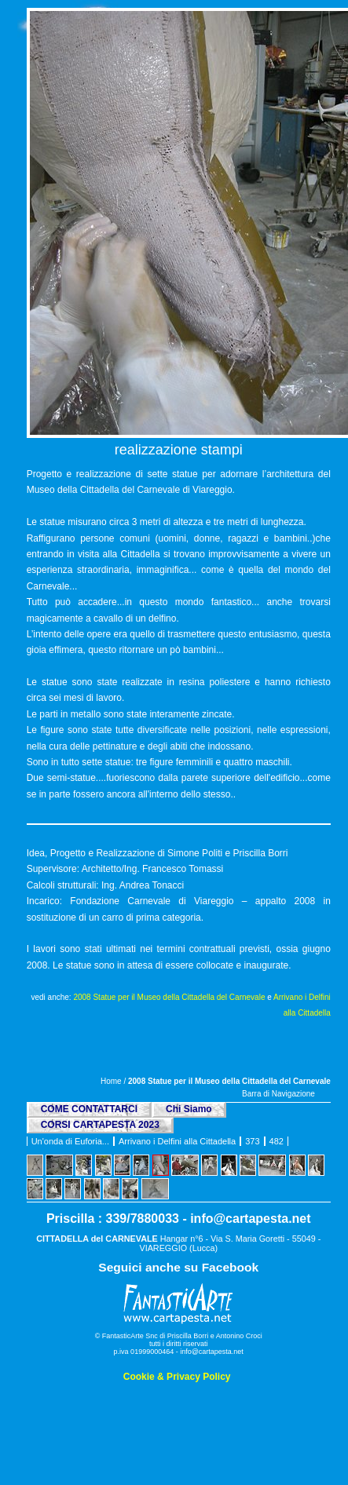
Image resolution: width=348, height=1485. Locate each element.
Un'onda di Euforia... (70, 1141)
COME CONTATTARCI (89, 1109)
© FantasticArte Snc (126, 1336)
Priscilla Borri (188, 1336)
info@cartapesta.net (250, 1218)
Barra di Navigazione (278, 1093)
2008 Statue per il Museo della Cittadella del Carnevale (169, 997)
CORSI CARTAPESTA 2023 (100, 1124)
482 (276, 1141)
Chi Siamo (189, 1109)
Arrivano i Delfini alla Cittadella (177, 1141)
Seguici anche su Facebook (178, 1267)
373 (252, 1141)
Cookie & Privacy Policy (177, 1376)
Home (111, 1081)
